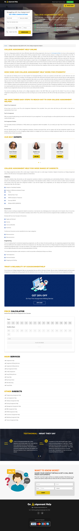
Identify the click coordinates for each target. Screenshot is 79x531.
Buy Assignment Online (11, 368)
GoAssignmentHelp (56, 53)
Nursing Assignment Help (12, 403)
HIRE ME (13, 156)
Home (5, 45)
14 (65, 323)
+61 (20, 27)
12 (56, 323)
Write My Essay (9, 382)
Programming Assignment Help (13, 395)
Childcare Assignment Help (12, 400)
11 (52, 323)
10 (48, 323)
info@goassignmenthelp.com (40, 507)
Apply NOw (39, 302)
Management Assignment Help (13, 406)
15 (70, 323)
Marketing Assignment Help (12, 417)
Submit (43, 492)
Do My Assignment (10, 371)
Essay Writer (9, 385)
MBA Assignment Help (11, 409)
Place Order (70, 1)
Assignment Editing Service (12, 366)
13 (61, 323)
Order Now (69, 5)
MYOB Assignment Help (11, 411)
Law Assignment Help (11, 398)
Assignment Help (10, 360)
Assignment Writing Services (13, 363)
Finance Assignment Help (12, 420)
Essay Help (9, 377)
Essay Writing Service (11, 374)
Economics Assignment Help (13, 414)
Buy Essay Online (10, 379)
